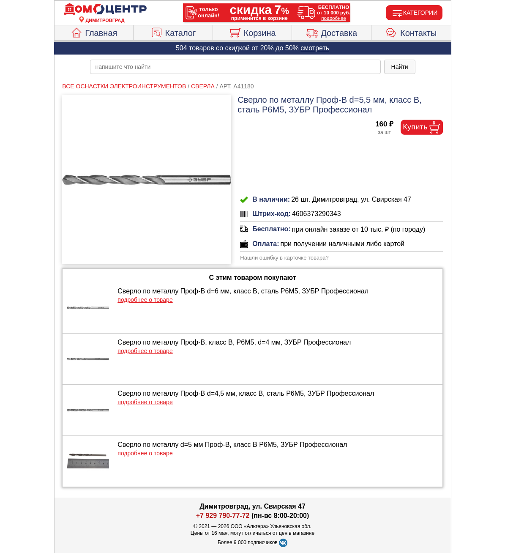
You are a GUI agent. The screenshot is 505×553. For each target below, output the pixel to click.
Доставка (331, 31)
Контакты (411, 31)
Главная (93, 31)
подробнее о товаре (144, 299)
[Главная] (105, 9)
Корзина (252, 31)
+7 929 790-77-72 (223, 515)
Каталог (173, 31)
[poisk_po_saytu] (235, 67)
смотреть (314, 48)
